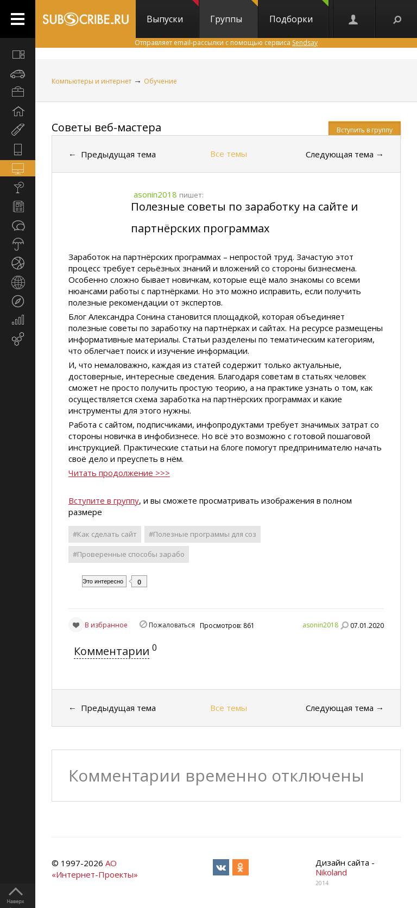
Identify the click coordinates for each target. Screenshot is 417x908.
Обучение (160, 81)
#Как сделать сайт (105, 534)
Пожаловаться (172, 625)
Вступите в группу (103, 500)
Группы (234, 12)
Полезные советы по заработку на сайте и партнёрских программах (244, 217)
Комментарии (111, 651)
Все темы (228, 153)
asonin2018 (320, 625)
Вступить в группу (365, 130)
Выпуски (173, 12)
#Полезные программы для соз (202, 534)
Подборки (298, 12)
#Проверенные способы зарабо (129, 554)
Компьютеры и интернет (91, 81)
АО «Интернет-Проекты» (95, 869)
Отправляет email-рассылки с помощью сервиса (226, 42)
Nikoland (331, 872)
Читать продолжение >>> (119, 472)
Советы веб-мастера (106, 127)
